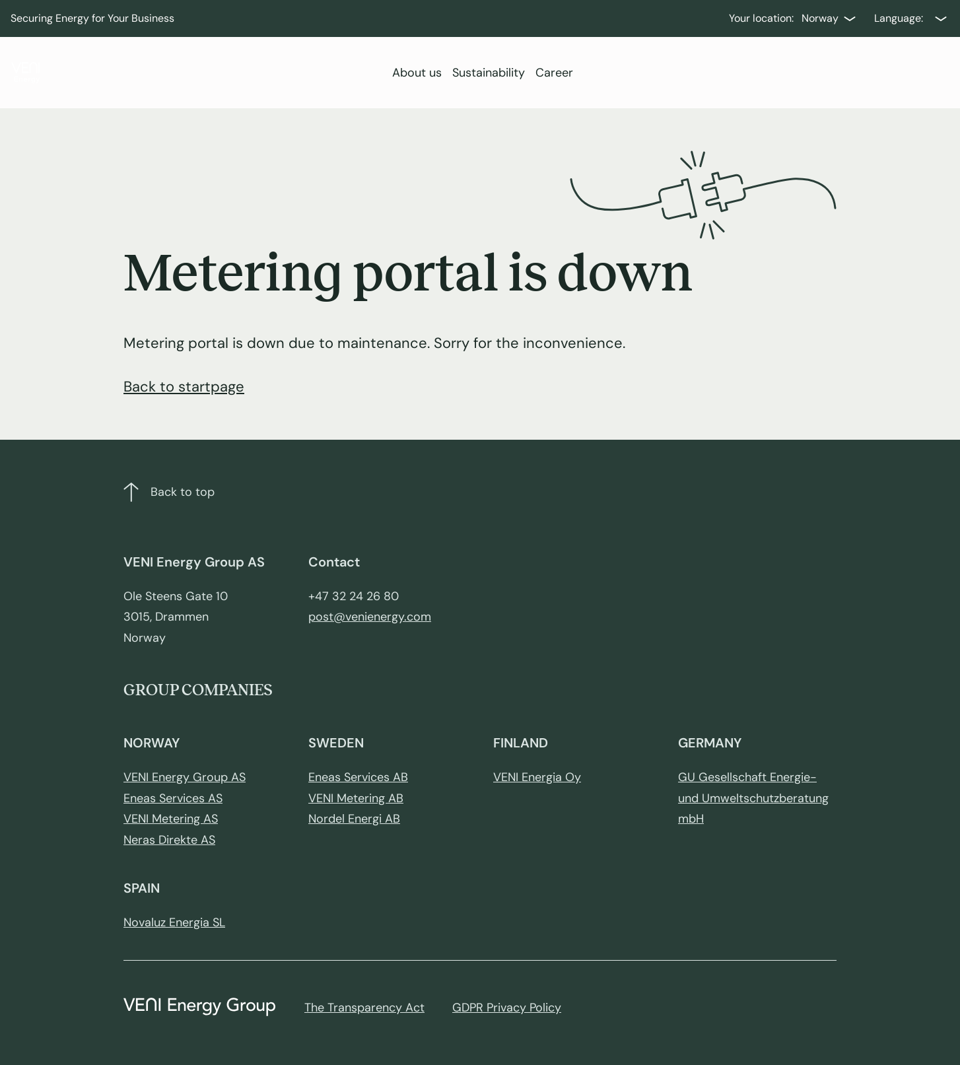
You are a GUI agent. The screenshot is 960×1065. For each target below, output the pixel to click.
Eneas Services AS (173, 798)
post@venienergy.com (369, 617)
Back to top (169, 492)
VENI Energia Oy (537, 777)
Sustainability (488, 73)
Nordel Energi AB (354, 819)
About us (417, 73)
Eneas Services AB (358, 777)
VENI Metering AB (355, 798)
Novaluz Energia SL (174, 922)
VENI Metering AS (170, 819)
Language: (898, 18)
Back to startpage (183, 386)
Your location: (761, 18)
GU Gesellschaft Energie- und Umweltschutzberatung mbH (753, 798)
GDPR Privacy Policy (506, 1007)
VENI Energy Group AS (184, 777)
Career (554, 73)
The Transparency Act (364, 1007)
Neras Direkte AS (169, 840)
